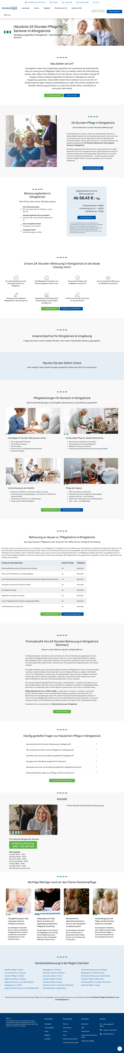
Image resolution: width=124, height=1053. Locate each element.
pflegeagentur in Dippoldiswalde (93, 976)
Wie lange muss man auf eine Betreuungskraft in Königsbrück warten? (54, 767)
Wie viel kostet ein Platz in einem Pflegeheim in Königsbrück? (50, 750)
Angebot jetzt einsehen (50, 614)
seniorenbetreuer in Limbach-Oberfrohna (96, 985)
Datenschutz (85, 1034)
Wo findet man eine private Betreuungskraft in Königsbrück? (50, 756)
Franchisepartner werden (70, 1045)
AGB (82, 1030)
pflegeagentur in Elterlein (52, 972)
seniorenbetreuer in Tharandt (15, 976)
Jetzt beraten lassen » (86, 217)
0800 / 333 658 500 (98, 11)
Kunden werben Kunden (70, 1041)
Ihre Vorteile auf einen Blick (93, 168)
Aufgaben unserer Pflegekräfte (71, 308)
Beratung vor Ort (61, 8)
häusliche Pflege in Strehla (52, 982)
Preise (46, 1034)
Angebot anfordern (50, 308)
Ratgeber (47, 8)
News (64, 1037)
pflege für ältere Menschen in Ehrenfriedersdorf (22, 991)
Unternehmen (67, 1030)
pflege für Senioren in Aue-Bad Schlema (19, 985)
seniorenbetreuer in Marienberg (54, 991)
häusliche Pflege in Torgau (90, 988)
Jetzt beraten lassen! (54, 95)
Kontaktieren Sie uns (50, 510)
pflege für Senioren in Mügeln (15, 982)
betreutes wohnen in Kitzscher (54, 976)
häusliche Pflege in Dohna (14, 972)
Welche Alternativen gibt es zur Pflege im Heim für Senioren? (50, 773)
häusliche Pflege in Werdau (52, 985)
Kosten (36, 8)
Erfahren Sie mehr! (72, 95)
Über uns (7, 15)
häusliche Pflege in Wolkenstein (92, 982)
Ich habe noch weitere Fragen (72, 614)
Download (47, 1041)
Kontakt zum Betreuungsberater (62, 781)
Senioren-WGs (76, 8)
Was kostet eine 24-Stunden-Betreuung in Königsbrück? (48, 745)
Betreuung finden (114, 11)
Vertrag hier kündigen (87, 1043)
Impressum (84, 1026)
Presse (65, 1034)
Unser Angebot (49, 1030)
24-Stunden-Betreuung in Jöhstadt (94, 972)
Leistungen (25, 8)
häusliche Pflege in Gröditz (14, 979)
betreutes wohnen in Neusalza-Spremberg (58, 988)
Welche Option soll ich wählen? (71, 510)
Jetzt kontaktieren (62, 712)
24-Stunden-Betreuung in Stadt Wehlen (95, 979)
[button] (119, 1048)
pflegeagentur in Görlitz (13, 988)
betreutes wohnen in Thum (52, 979)
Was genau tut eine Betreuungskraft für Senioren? (46, 762)
